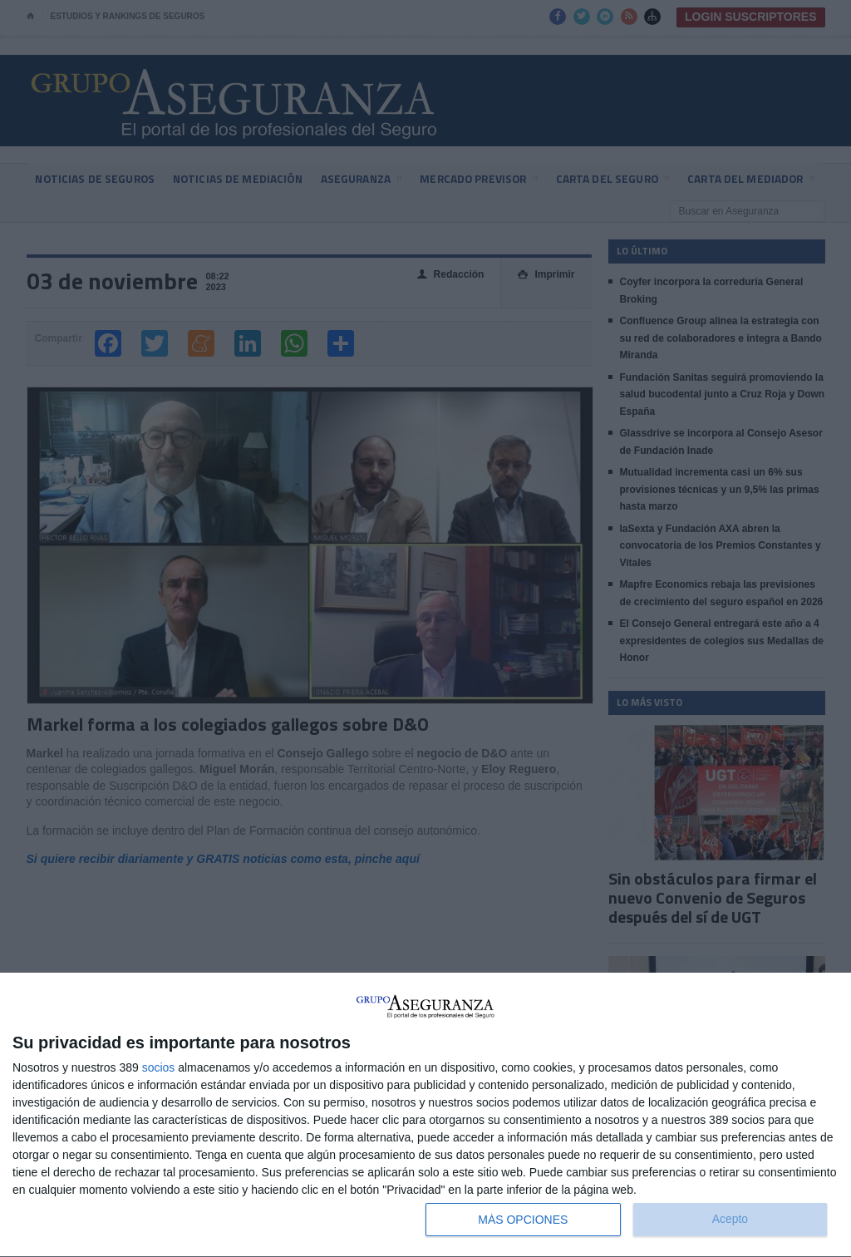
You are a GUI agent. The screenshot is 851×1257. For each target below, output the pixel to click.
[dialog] (425, 1115)
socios (158, 1067)
